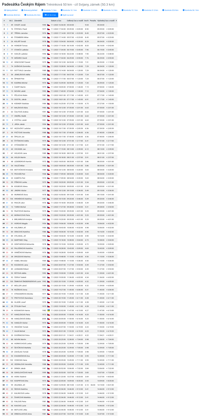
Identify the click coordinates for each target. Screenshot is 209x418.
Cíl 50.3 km (50, 15)
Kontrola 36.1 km (191, 10)
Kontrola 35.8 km (170, 10)
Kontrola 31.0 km (150, 10)
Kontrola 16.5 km (109, 10)
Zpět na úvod (66, 15)
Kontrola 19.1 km (130, 10)
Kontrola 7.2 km (49, 10)
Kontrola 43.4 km (32, 15)
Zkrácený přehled (29, 10)
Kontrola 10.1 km (69, 10)
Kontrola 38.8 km (12, 15)
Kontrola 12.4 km (89, 10)
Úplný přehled (10, 10)
